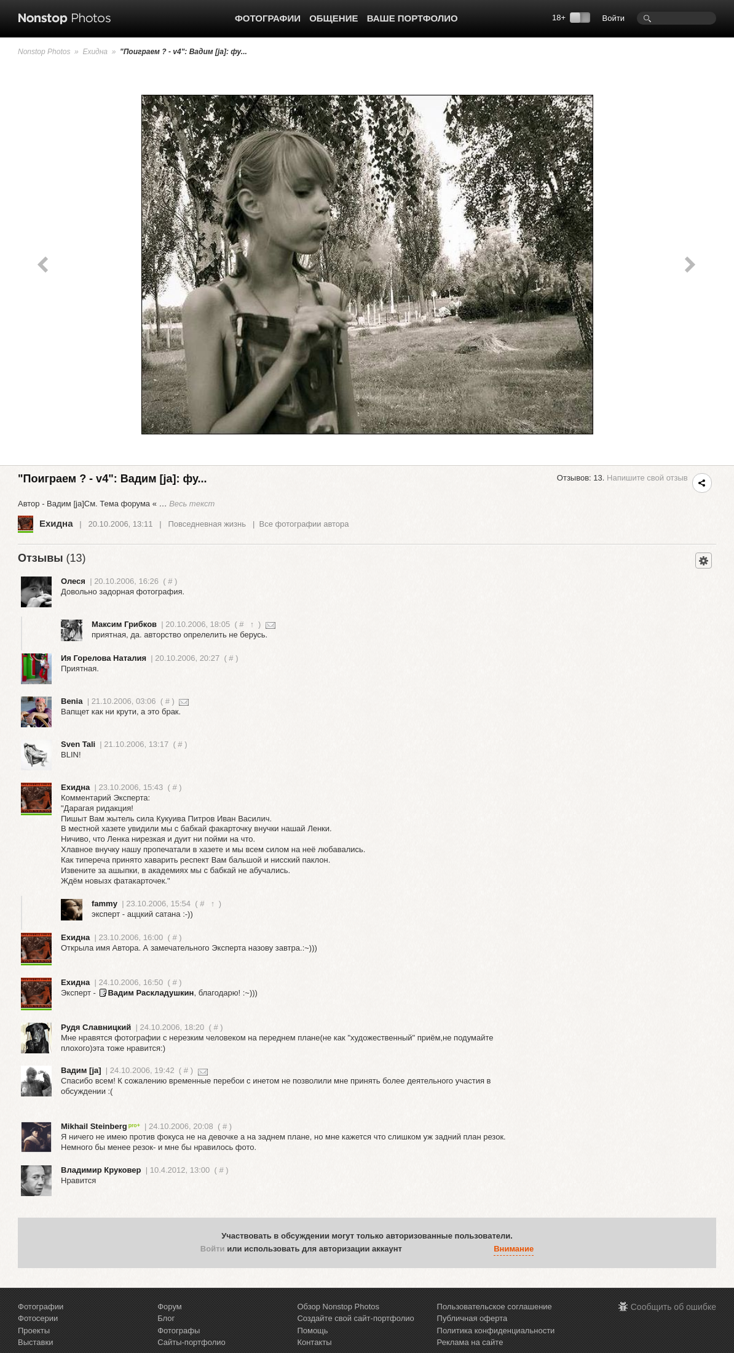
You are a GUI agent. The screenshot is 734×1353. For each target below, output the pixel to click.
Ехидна (95, 51)
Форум (169, 1306)
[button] (414, 1249)
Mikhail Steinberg (100, 1126)
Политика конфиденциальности (496, 1330)
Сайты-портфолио (191, 1342)
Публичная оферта (472, 1318)
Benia (71, 701)
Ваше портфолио (412, 18)
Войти (613, 18)
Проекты (34, 1330)
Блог (166, 1318)
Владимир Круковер (101, 1170)
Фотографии (268, 18)
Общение (333, 18)
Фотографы (178, 1330)
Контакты (314, 1342)
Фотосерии (38, 1318)
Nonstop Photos (44, 51)
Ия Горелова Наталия (103, 658)
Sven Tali (78, 744)
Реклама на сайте (470, 1342)
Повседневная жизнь (207, 524)
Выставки (35, 1342)
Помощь (312, 1330)
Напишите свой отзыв (647, 477)
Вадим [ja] (81, 1070)
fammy (104, 903)
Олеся (73, 581)
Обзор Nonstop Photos (338, 1306)
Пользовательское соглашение (494, 1306)
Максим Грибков (124, 624)
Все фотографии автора (304, 524)
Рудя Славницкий (96, 1027)
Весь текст (192, 503)
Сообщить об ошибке (673, 1307)
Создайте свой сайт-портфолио (355, 1318)
